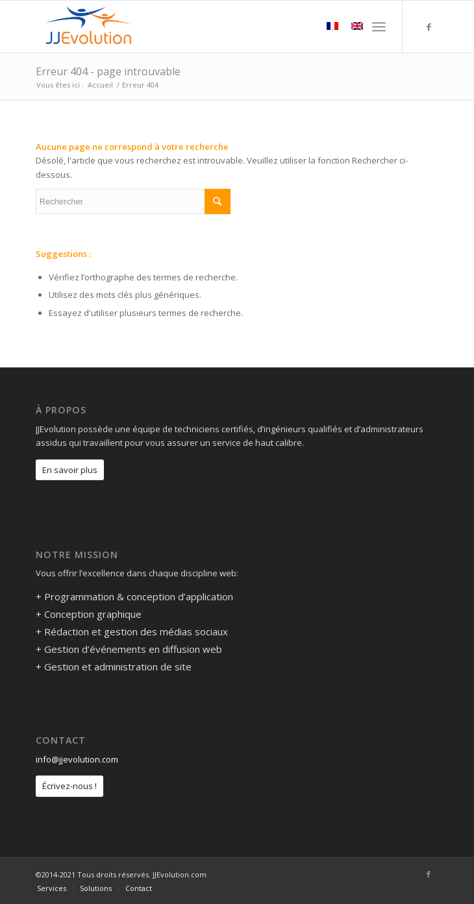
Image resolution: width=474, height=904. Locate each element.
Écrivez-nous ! (69, 786)
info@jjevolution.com (77, 759)
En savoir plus (69, 470)
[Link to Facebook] (428, 27)
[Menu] (379, 26)
